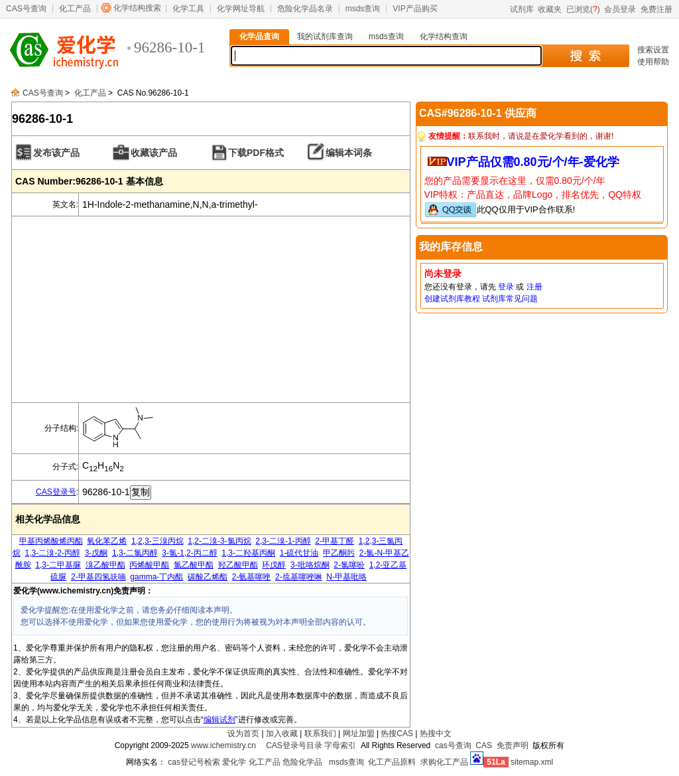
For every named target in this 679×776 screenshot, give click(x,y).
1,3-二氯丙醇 (135, 553)
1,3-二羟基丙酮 (248, 553)
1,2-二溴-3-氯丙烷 (219, 541)
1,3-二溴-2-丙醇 (52, 553)
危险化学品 (302, 762)
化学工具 (188, 8)
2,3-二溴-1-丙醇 (282, 541)
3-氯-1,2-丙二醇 (189, 553)
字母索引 (340, 745)
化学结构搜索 (137, 8)
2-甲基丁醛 (334, 541)
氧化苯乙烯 (107, 541)
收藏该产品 (154, 152)
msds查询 (363, 8)
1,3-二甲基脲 (58, 565)
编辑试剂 (219, 719)
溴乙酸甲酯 (105, 565)
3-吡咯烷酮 (310, 565)
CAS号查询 (26, 8)
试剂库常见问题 (510, 298)
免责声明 (512, 745)
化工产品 (75, 8)
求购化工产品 (444, 762)
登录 (506, 286)
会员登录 (620, 9)
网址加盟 (359, 733)
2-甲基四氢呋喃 (98, 577)
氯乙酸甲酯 (194, 565)
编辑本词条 (349, 152)
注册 (534, 286)
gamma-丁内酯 (156, 577)
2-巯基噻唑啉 (298, 577)
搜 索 (585, 55)
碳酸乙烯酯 (207, 577)
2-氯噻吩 (349, 565)
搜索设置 (653, 49)
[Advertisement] (210, 309)
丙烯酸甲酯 (149, 565)
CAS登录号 (56, 492)
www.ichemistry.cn (223, 745)
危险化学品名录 (305, 8)
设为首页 (243, 733)
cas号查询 (453, 745)
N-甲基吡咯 (346, 577)
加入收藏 (282, 733)
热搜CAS (397, 733)
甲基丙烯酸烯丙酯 (51, 541)
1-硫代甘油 (299, 553)
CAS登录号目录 (294, 745)
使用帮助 (653, 61)
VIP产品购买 (415, 8)
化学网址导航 (241, 8)
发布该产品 (56, 152)
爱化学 (234, 762)
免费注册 (656, 9)
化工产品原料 (392, 762)
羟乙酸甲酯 (238, 565)
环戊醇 (274, 565)
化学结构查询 (443, 36)
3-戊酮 (96, 553)
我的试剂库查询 (325, 36)
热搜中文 (436, 733)
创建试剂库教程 (452, 298)
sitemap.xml (532, 762)
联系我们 (320, 733)
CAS (483, 745)
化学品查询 (259, 36)
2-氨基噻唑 (251, 577)
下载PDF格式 (256, 152)
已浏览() (583, 9)
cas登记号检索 (194, 762)
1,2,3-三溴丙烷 (157, 541)
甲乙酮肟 (339, 553)
